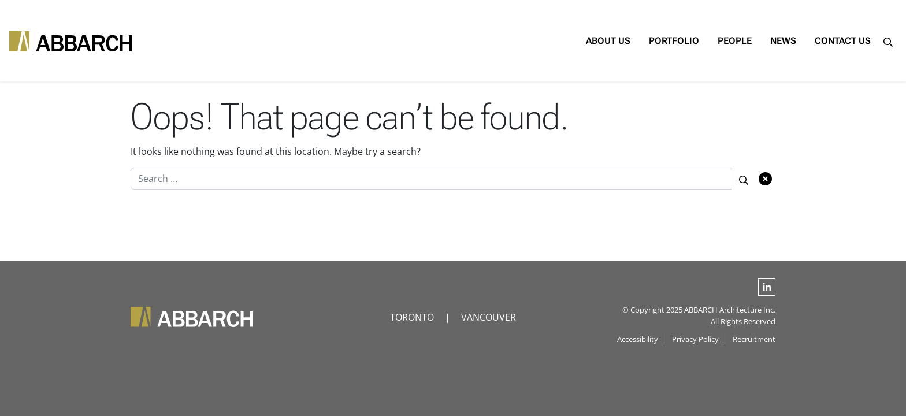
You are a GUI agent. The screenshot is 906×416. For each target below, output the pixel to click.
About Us (576, 40)
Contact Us (811, 40)
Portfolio (642, 40)
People (703, 40)
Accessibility (637, 339)
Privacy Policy (695, 339)
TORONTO (412, 317)
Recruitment (754, 339)
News (751, 40)
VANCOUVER (488, 317)
